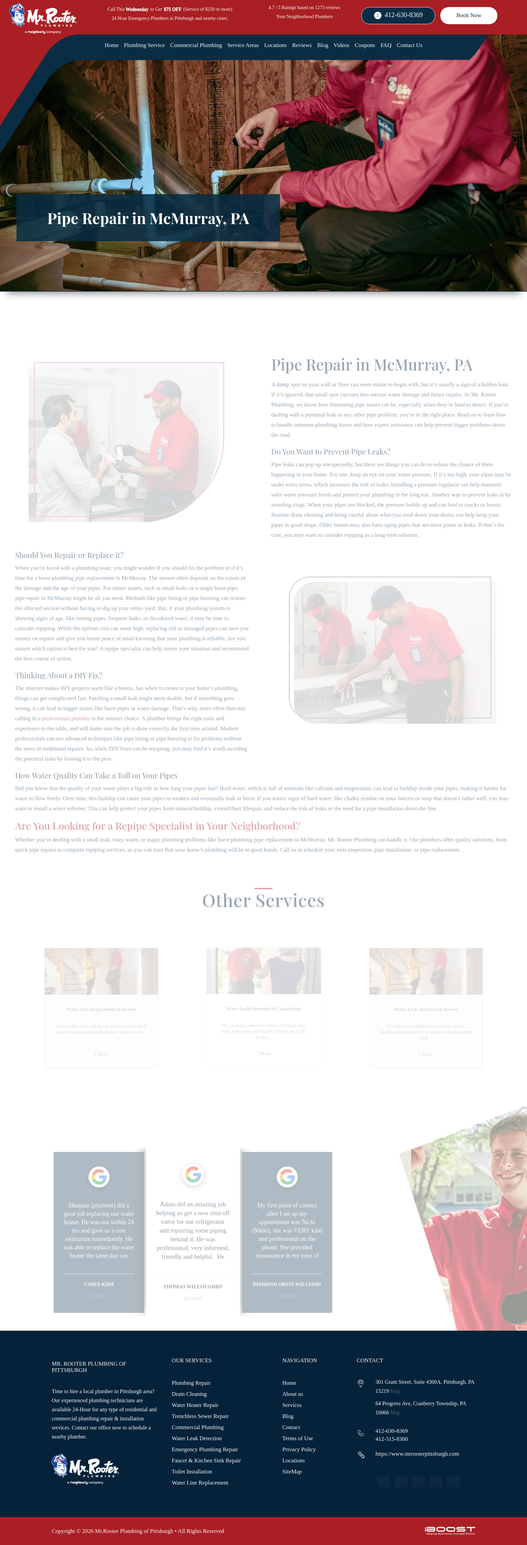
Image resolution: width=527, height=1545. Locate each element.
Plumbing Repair (191, 1383)
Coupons (365, 45)
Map (395, 1391)
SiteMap (292, 1471)
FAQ (386, 45)
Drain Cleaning (189, 1394)
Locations (275, 45)
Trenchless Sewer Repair (200, 1416)
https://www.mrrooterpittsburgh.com (417, 1454)
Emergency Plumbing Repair (205, 1449)
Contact (291, 1427)
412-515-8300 (391, 1439)
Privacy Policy (299, 1449)
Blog (322, 45)
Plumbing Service (144, 45)
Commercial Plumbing (196, 45)
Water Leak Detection (197, 1438)
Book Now (468, 15)
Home (112, 45)
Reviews (302, 45)
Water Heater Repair (195, 1405)
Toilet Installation (192, 1471)
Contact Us (409, 45)
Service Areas (243, 45)
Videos (342, 45)
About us (292, 1394)
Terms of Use (297, 1438)
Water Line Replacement (200, 1482)
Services (292, 1405)
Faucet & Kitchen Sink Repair (206, 1460)
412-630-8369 (404, 14)
